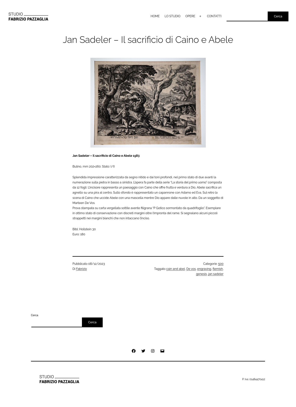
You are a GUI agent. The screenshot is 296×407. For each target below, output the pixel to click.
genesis (201, 274)
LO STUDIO (172, 16)
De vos (191, 269)
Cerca (278, 16)
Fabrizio (81, 269)
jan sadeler (216, 274)
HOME (155, 16)
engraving (204, 269)
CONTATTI (214, 16)
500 (221, 264)
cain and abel (175, 269)
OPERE (190, 16)
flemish (218, 269)
